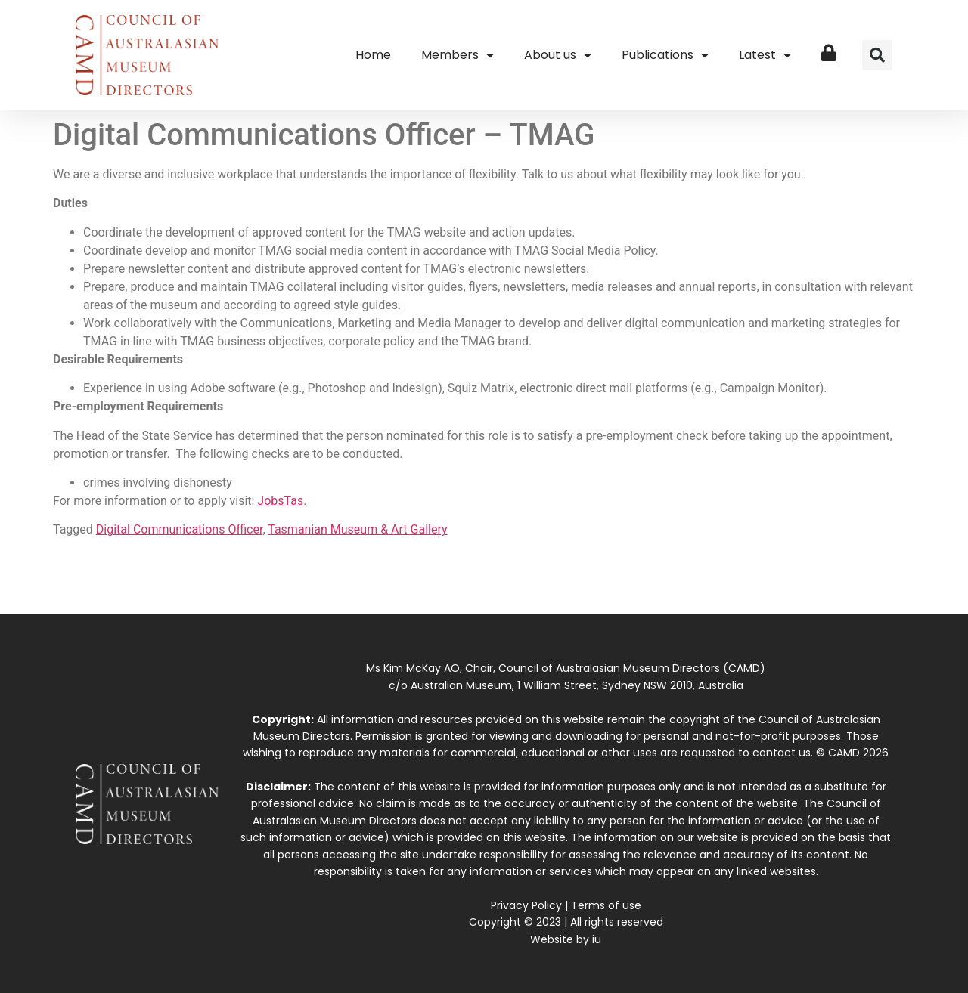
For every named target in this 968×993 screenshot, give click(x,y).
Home (373, 54)
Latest (765, 55)
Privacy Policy (526, 905)
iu (596, 939)
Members (457, 55)
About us (557, 55)
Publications (665, 55)
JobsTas (280, 500)
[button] (877, 55)
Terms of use (606, 905)
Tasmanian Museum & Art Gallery (357, 529)
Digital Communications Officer (179, 529)
